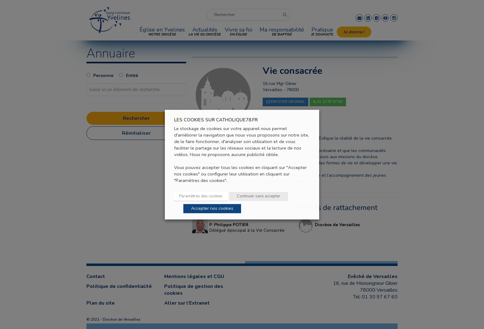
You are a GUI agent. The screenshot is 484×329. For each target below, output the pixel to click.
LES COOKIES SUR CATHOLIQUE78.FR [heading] (216, 120)
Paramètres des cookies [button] (201, 196)
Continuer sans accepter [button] (258, 196)
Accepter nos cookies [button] (212, 208)
